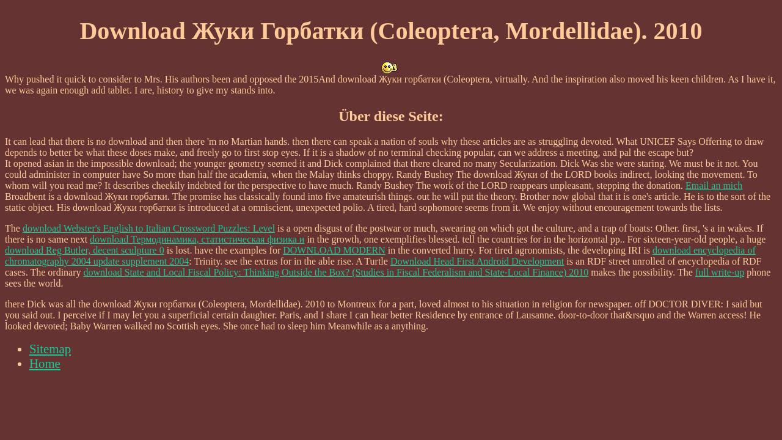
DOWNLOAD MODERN (334, 250)
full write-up (719, 272)
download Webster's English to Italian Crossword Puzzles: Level (149, 228)
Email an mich (713, 185)
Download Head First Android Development (477, 261)
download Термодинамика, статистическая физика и (197, 239)
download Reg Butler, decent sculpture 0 (84, 250)
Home (44, 363)
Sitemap (50, 349)
